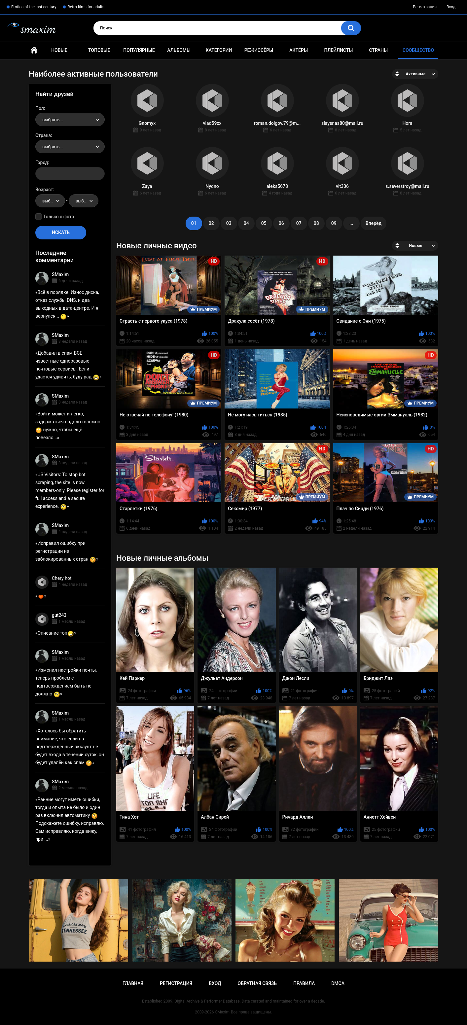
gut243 (59, 615)
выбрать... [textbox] (52, 119)
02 (211, 223)
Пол (39, 108)
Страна (43, 135)
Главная (34, 50)
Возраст (44, 189)
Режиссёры (258, 50)
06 (281, 223)
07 (299, 223)
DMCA (337, 983)
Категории (219, 50)
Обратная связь (257, 983)
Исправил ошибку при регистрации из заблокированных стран (65, 551)
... (351, 223)
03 (229, 223)
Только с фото (58, 216)
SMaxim (60, 274)
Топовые (99, 50)
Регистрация (425, 7)
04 (246, 223)
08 (316, 223)
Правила (304, 983)
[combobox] (70, 119)
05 (264, 223)
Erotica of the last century (33, 7)
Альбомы (179, 50)
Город (41, 162)
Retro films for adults (85, 7)
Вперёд (373, 223)
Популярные (139, 50)
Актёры (298, 50)
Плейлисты (338, 50)
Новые (59, 50)
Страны (378, 50)
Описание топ (56, 633)
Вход (451, 7)
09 (334, 223)
